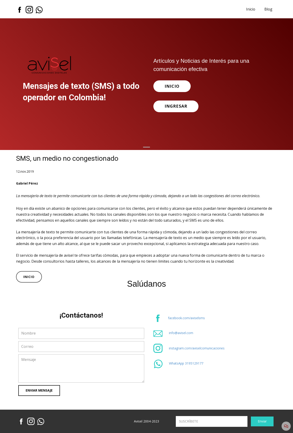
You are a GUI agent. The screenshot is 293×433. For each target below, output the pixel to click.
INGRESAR (176, 106)
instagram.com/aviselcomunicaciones (197, 348)
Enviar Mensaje (39, 390)
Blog (268, 9)
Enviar (262, 421)
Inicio (250, 9)
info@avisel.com (181, 333)
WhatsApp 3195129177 (186, 363)
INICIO (172, 86)
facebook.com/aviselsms (186, 318)
